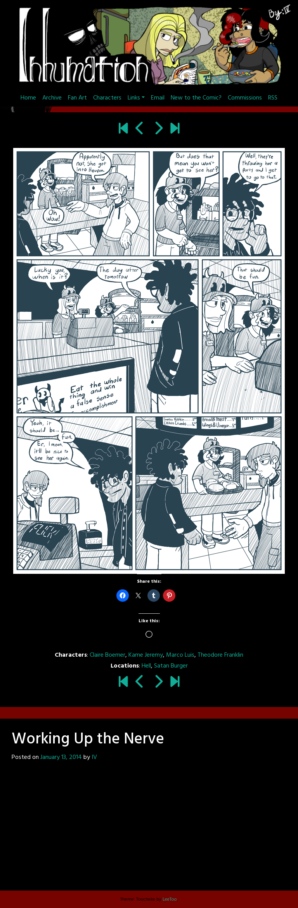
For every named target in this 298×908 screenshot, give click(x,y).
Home (28, 98)
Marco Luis (180, 655)
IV (94, 757)
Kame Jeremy (145, 655)
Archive (52, 98)
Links (134, 98)
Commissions (245, 98)
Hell (146, 666)
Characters (107, 98)
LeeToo (170, 899)
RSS (272, 98)
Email (158, 98)
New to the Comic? (196, 98)
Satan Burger (171, 666)
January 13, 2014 (61, 757)
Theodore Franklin (220, 655)
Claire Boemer (107, 655)
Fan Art (77, 98)
